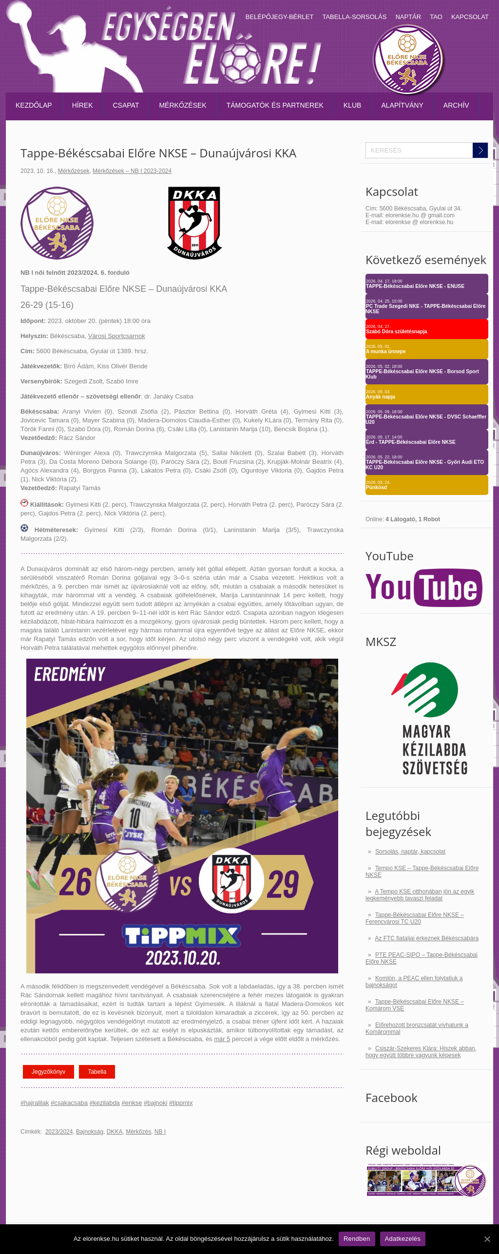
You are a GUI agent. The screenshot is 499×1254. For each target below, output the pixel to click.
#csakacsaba (69, 1102)
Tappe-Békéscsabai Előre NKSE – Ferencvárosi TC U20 (414, 918)
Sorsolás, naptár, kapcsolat (410, 851)
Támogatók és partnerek (275, 105)
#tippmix (180, 1102)
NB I (160, 1131)
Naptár (408, 16)
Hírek (82, 105)
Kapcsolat (470, 16)
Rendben (357, 1238)
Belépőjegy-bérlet (280, 16)
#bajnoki (155, 1102)
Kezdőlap (34, 105)
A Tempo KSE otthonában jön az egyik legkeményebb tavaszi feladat (419, 895)
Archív (456, 105)
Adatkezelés (403, 1238)
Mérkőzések (182, 105)
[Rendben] (487, 1239)
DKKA (115, 1131)
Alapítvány (402, 105)
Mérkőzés (138, 1131)
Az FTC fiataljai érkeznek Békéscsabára (427, 938)
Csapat (126, 105)
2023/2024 (59, 1131)
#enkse (131, 1102)
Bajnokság (89, 1131)
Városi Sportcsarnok (116, 336)
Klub (353, 105)
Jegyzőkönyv (48, 1071)
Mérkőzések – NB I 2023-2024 (132, 171)
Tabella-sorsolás (354, 16)
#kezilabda (105, 1102)
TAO (436, 16)
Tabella (97, 1071)
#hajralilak (34, 1102)
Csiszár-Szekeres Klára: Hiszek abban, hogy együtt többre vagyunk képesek (421, 1052)
